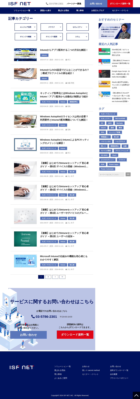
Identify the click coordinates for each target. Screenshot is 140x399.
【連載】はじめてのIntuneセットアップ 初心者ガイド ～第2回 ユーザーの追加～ (64, 235)
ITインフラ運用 (52, 37)
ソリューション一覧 (22, 10)
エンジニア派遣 (114, 132)
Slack (114, 155)
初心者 (72, 172)
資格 (112, 128)
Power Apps (113, 164)
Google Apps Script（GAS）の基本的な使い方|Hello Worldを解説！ (121, 74)
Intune (44, 55)
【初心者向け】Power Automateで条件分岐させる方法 (121, 63)
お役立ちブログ (97, 10)
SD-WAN (104, 155)
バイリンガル (106, 141)
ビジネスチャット (107, 160)
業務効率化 (74, 102)
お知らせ (85, 366)
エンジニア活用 (27, 27)
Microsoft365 (120, 118)
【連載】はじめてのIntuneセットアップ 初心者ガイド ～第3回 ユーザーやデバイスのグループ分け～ (64, 211)
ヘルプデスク (120, 141)
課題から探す (45, 10)
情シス (103, 146)
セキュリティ (78, 27)
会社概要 (113, 374)
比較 (125, 146)
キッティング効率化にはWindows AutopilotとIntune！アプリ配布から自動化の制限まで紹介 (64, 95)
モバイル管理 (106, 151)
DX (102, 123)
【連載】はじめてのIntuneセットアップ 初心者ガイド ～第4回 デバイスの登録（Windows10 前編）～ (64, 188)
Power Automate (107, 169)
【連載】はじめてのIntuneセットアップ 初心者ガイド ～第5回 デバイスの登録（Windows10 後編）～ (64, 165)
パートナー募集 (74, 4)
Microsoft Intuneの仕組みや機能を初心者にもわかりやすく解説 (64, 258)
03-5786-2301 (56, 3)
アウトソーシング (121, 151)
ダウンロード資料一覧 (120, 4)
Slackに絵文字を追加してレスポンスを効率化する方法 (121, 85)
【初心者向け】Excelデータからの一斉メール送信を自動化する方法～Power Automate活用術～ (121, 97)
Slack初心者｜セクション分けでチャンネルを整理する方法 (121, 52)
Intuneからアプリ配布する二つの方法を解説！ (64, 50)
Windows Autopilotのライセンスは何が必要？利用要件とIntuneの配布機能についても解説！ (64, 118)
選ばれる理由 (63, 10)
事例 (120, 128)
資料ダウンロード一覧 (119, 370)
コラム (80, 37)
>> (62, 276)
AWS (110, 123)
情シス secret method (91, 370)
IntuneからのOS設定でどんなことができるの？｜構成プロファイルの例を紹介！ (64, 71)
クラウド (54, 27)
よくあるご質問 (60, 378)
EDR (102, 164)
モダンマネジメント (49, 102)
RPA (102, 132)
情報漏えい (105, 137)
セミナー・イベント (120, 10)
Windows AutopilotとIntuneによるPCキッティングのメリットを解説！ (64, 141)
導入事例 (80, 10)
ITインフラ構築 (27, 37)
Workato (119, 123)
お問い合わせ (96, 4)
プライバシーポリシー (119, 378)
